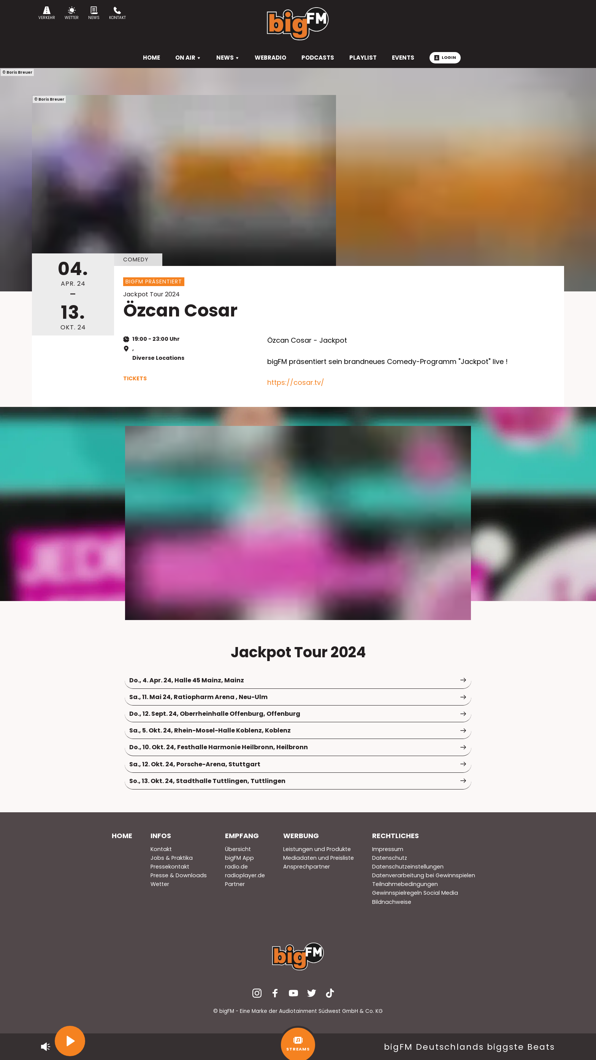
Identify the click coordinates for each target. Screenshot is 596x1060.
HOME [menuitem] (151, 58)
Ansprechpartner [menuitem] (306, 866)
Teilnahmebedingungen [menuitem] (405, 884)
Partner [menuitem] (235, 884)
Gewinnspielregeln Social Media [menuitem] (415, 893)
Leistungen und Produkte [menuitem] (317, 849)
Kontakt (117, 13)
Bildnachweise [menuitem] (391, 902)
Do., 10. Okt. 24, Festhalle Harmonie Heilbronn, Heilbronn (298, 747)
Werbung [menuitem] (301, 835)
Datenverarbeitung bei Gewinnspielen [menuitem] (423, 875)
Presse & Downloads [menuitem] (179, 875)
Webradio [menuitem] (270, 58)
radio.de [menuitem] (236, 866)
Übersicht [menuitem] (238, 849)
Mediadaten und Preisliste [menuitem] (318, 858)
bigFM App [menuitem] (239, 858)
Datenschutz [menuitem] (389, 858)
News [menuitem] (227, 58)
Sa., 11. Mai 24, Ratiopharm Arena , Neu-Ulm (298, 697)
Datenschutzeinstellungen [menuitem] (408, 866)
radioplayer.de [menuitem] (245, 875)
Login (445, 57)
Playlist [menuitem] (363, 58)
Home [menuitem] (122, 835)
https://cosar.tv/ (295, 382)
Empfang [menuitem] (242, 835)
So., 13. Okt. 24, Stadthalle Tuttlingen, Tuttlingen (298, 781)
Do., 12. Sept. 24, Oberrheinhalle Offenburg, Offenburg (298, 713)
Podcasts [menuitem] (317, 58)
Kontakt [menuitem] (161, 849)
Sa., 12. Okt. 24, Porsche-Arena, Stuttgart (298, 764)
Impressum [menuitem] (387, 849)
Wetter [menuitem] (160, 884)
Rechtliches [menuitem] (395, 835)
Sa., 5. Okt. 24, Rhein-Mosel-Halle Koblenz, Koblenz (298, 730)
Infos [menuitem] (161, 835)
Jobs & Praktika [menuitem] (172, 858)
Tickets (135, 378)
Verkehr (46, 13)
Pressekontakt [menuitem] (170, 866)
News (94, 13)
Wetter (72, 13)
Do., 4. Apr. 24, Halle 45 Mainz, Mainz (298, 680)
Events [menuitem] (403, 58)
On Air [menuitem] (188, 58)
